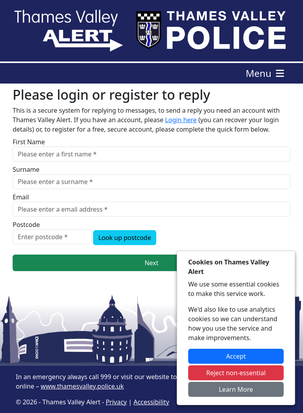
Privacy (116, 402)
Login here (180, 119)
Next (151, 263)
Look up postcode (124, 237)
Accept (236, 356)
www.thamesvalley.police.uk (82, 386)
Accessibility (151, 402)
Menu (266, 73)
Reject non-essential (236, 372)
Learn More (236, 389)
